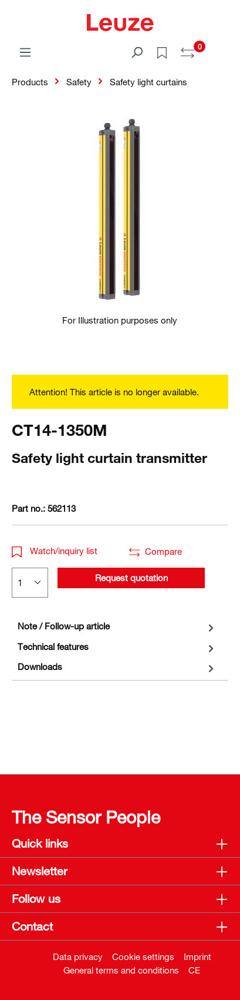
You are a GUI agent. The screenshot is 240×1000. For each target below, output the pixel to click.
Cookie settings (143, 956)
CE (194, 970)
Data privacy (78, 956)
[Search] (136, 52)
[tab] (117, 626)
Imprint (197, 956)
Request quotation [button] (131, 577)
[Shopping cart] (221, 48)
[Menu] (25, 52)
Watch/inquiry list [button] (54, 550)
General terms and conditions (121, 970)
